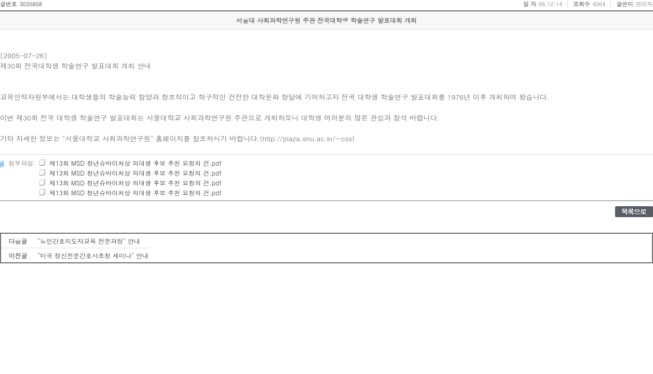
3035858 (30, 4)
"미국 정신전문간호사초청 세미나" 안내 (92, 255)
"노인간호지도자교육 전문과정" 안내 (88, 240)
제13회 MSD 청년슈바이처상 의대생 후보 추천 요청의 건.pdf (129, 162)
